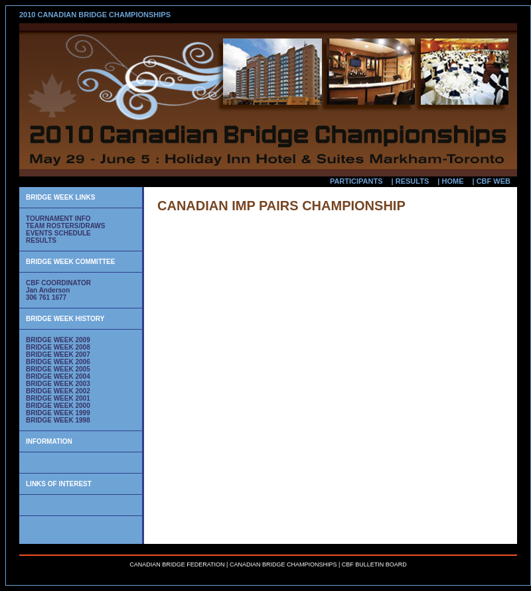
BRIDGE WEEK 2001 (58, 398)
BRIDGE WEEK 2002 (58, 391)
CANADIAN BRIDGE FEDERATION (176, 564)
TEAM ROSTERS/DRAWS (65, 226)
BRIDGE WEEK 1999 (58, 413)
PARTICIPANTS (356, 181)
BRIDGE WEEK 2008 (58, 347)
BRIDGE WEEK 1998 (58, 420)
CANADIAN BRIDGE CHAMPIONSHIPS (283, 564)
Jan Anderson (48, 290)
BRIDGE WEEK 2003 (58, 383)
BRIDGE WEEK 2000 (58, 405)
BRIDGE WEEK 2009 (58, 340)
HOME (452, 181)
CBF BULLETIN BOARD (374, 564)
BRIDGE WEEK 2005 (58, 369)
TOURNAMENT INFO (58, 218)
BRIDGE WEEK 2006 (58, 361)
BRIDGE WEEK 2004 (58, 376)
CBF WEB (493, 181)
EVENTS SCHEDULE (58, 233)
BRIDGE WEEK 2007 (58, 354)
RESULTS (412, 181)
